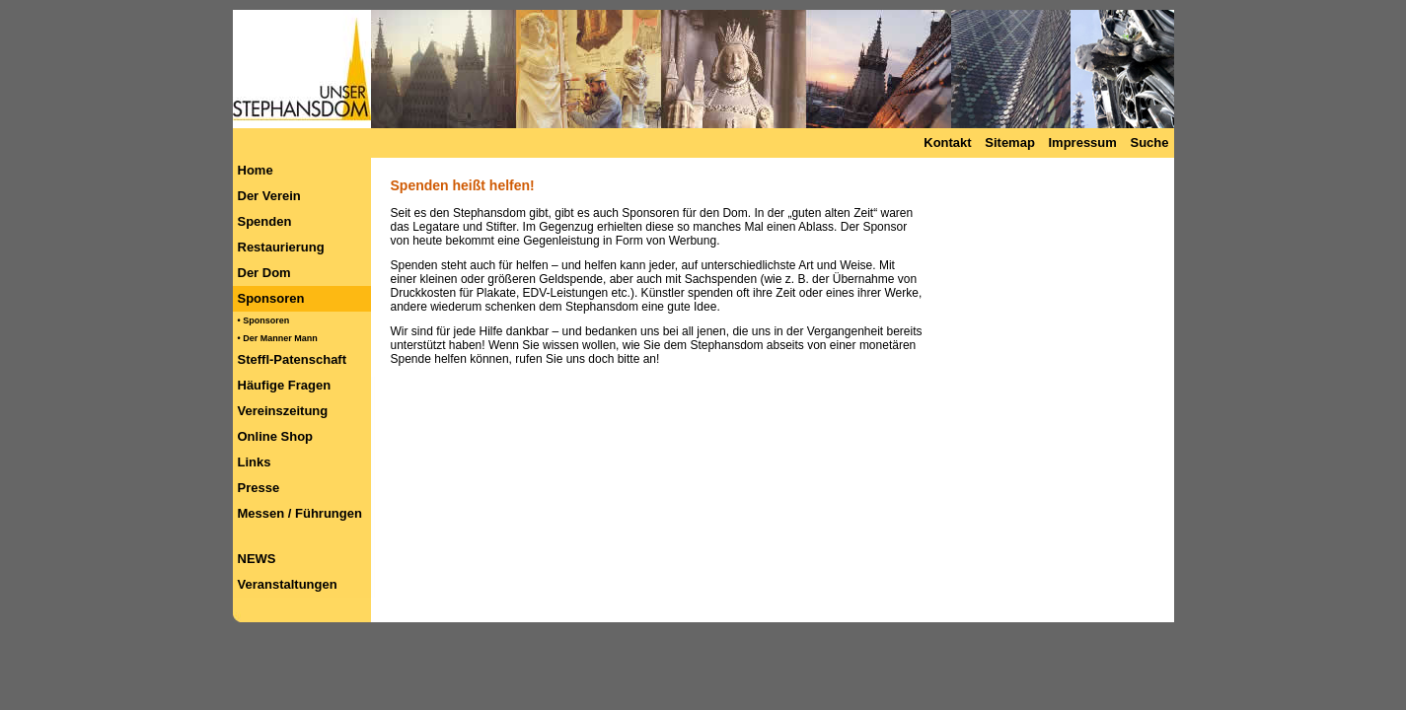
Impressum (1082, 142)
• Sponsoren (264, 320)
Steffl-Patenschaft (292, 359)
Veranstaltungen (287, 584)
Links (254, 462)
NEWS (257, 558)
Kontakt (947, 142)
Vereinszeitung (283, 410)
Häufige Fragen (285, 385)
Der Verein (269, 195)
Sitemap (1010, 142)
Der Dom (264, 272)
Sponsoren (271, 298)
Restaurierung (281, 247)
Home (255, 170)
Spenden (265, 221)
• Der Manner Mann (278, 338)
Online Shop (276, 436)
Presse (259, 487)
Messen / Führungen (300, 513)
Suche (1149, 142)
